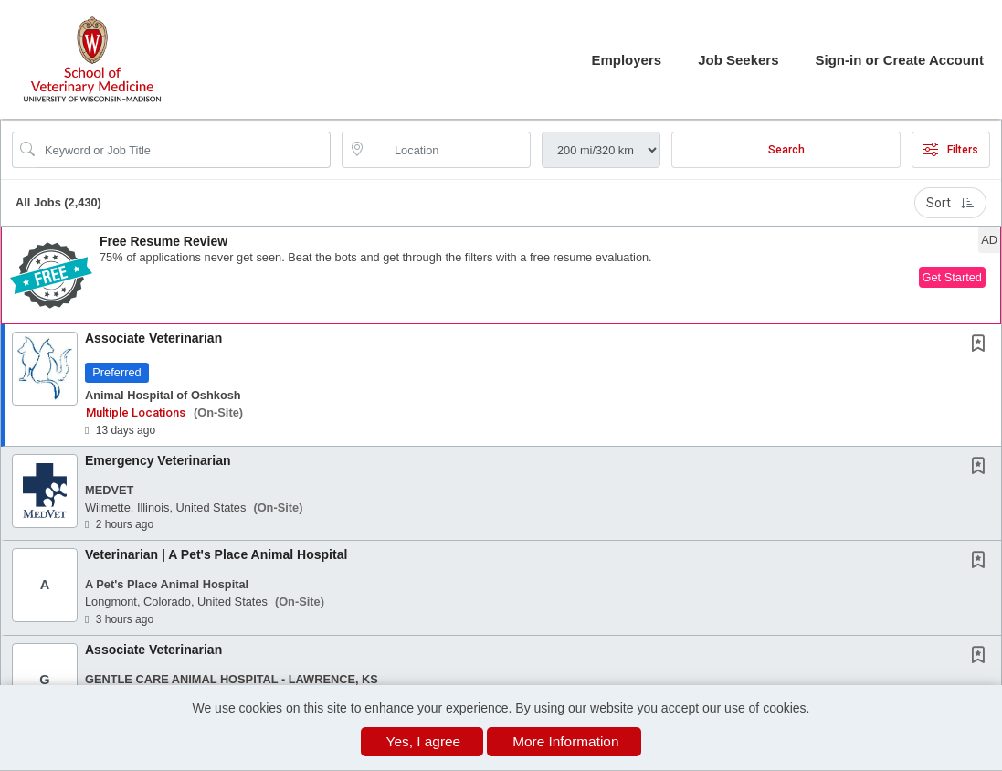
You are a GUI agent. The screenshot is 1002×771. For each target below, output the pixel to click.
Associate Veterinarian (153, 338)
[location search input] (449, 150)
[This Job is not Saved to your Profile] (982, 345)
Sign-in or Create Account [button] (900, 60)
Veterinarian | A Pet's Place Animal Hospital (216, 554)
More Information (565, 741)
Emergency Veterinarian (158, 460)
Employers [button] (626, 60)
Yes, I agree (423, 741)
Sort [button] (950, 202)
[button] (501, 275)
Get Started (952, 277)
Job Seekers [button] (738, 60)
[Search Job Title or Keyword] (184, 150)
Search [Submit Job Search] (786, 149)
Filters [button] (950, 150)
